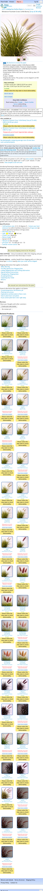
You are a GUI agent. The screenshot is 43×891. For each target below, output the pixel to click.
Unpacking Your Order (7, 278)
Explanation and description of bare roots (13, 294)
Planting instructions (7, 292)
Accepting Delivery (6, 276)
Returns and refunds (7, 880)
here (2, 115)
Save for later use (8, 93)
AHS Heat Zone (6, 231)
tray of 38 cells (35, 11)
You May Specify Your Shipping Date (12, 268)
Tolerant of (5, 241)
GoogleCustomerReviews (39, 6)
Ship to (19, 2)
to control (9, 261)
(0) (36, 2)
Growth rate (6, 235)
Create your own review (9, 306)
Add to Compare (8, 96)
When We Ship (5, 267)
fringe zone (33, 228)
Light (3, 233)
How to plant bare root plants (10, 296)
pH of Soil (5, 242)
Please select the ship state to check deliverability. (20, 90)
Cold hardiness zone (8, 226)
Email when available (8, 135)
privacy (25, 106)
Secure (16, 104)
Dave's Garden (29, 102)
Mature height (6, 237)
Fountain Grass (29, 9)
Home (3, 9)
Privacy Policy (5, 883)
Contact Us (14, 883)
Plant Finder (4, 2)
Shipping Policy (30, 880)
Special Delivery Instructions (9, 272)
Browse (12, 2)
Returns (3, 279)
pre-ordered (32, 150)
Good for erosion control (9, 244)
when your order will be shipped (27, 261)
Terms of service (20, 880)
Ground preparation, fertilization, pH (12, 290)
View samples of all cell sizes (13, 162)
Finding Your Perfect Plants (15, 9)
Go (34, 5)
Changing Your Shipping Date (10, 274)
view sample (29, 159)
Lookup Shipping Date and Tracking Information (15, 270)
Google (20, 102)
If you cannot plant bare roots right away (13, 297)
